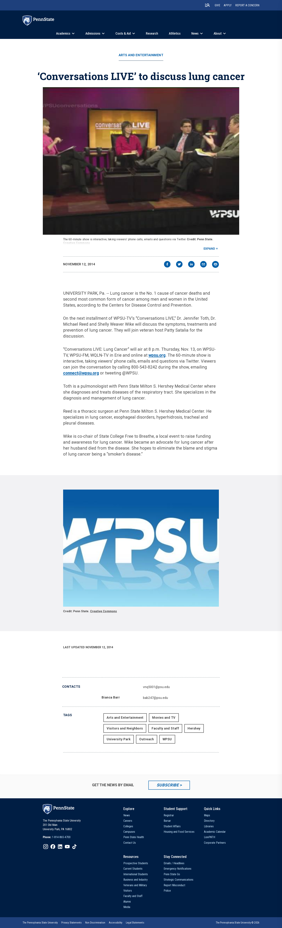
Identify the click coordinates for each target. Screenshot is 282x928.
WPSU (167, 739)
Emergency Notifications (177, 868)
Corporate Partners (215, 842)
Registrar (169, 815)
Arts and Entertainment (141, 55)
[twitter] (179, 264)
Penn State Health (133, 837)
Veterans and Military (135, 885)
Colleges (128, 826)
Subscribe (168, 785)
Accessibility (115, 922)
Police (167, 890)
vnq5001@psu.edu (156, 687)
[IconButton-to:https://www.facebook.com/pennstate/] (53, 846)
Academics (63, 33)
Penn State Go (172, 874)
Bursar (167, 820)
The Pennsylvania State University (40, 922)
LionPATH (209, 837)
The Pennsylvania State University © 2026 (237, 922)
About (218, 33)
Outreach (146, 739)
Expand (209, 248)
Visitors (127, 890)
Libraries (209, 826)
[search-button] (207, 5)
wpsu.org (157, 355)
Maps (207, 815)
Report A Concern (247, 5)
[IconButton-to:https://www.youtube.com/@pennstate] (67, 846)
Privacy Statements (71, 922)
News (195, 33)
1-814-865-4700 (61, 837)
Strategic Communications (178, 879)
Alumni (127, 901)
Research (152, 33)
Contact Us (129, 842)
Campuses (129, 831)
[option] (56, 837)
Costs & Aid (123, 33)
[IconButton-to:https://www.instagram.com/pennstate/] (46, 846)
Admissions (92, 33)
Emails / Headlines (174, 863)
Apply (228, 5)
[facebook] (167, 264)
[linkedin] (191, 264)
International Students (135, 874)
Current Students (132, 868)
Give (217, 5)
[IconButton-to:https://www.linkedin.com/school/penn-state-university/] (60, 846)
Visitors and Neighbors (125, 728)
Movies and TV (164, 717)
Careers (127, 820)
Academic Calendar (215, 831)
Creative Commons (76, 243)
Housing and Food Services (179, 831)
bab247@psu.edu (155, 698)
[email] (203, 264)
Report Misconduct (174, 885)
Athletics (175, 33)
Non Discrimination (95, 922)
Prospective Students (135, 863)
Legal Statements (135, 922)
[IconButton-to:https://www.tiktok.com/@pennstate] (74, 846)
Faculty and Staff (165, 728)
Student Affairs (172, 826)
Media (126, 907)
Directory (209, 820)
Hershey (194, 728)
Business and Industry (135, 879)
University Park (119, 739)
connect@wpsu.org (81, 373)
